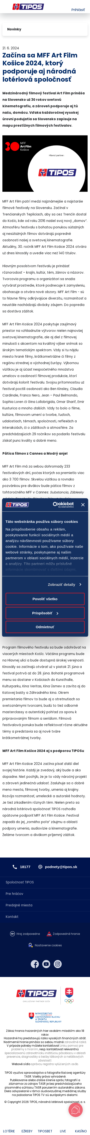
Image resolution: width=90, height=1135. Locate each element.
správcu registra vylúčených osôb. (54, 1064)
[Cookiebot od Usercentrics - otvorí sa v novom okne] (55, 505)
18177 (25, 867)
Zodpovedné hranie (66, 934)
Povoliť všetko (45, 599)
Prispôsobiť (45, 613)
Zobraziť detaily (61, 584)
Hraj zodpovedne (28, 934)
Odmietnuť (45, 627)
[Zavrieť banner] (82, 505)
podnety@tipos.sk (61, 867)
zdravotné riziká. (75, 1042)
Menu (5, 6)
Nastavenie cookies (48, 945)
